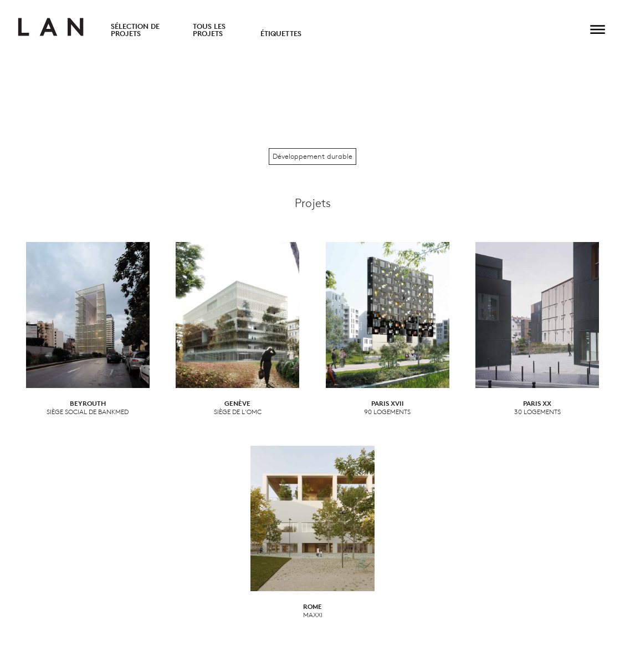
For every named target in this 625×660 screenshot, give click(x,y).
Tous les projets (209, 30)
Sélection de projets (135, 30)
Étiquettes (280, 33)
